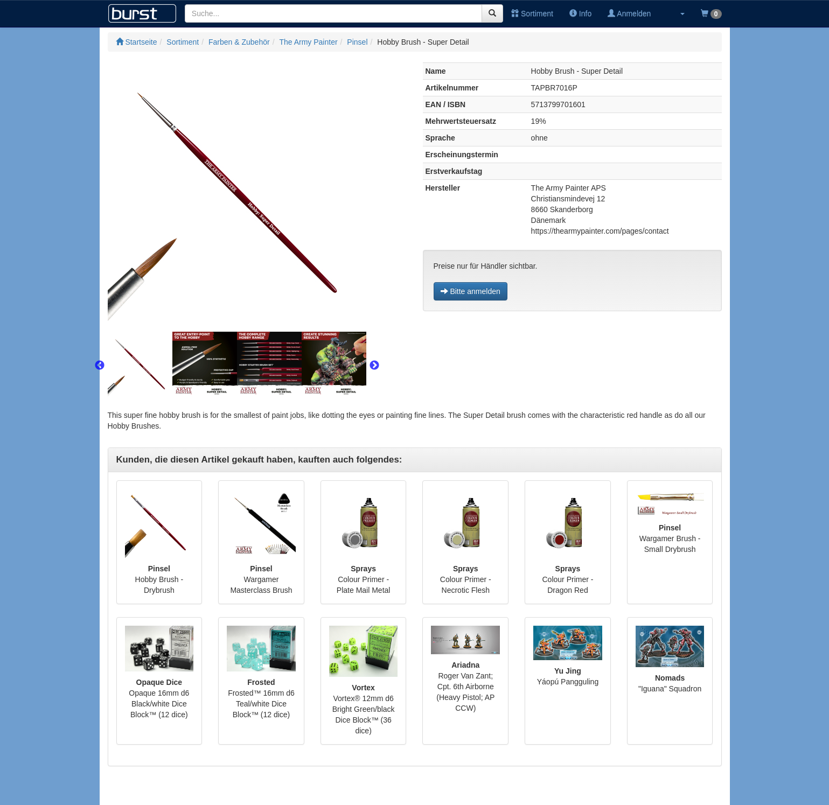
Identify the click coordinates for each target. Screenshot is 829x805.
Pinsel (357, 42)
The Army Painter (308, 42)
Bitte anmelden (470, 291)
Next (374, 365)
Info (580, 13)
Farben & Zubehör (239, 42)
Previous (99, 365)
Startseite (136, 42)
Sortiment (532, 13)
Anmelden (629, 13)
